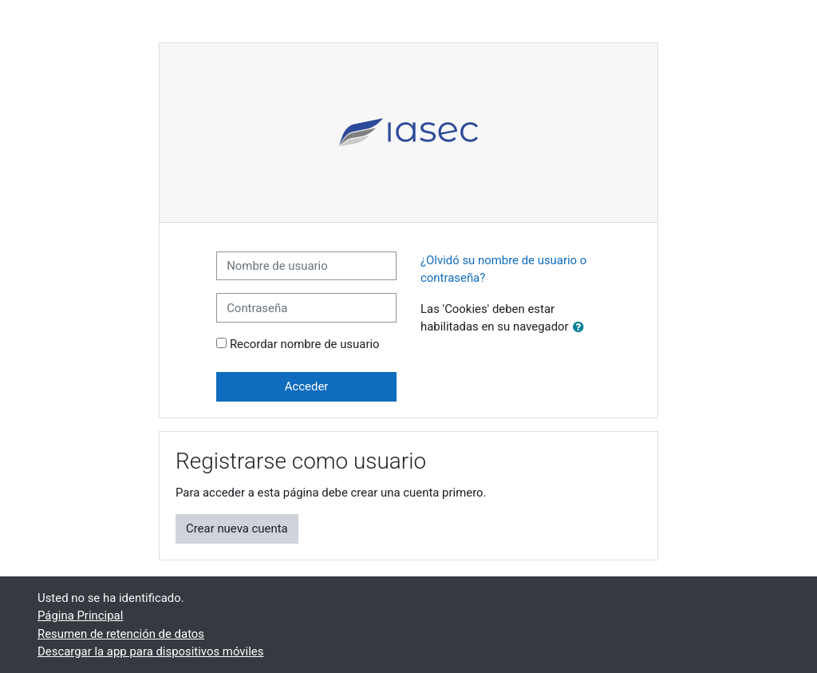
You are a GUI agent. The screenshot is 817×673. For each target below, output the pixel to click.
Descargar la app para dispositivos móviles (150, 651)
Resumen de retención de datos (120, 634)
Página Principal (80, 615)
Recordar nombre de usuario (305, 344)
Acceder (307, 386)
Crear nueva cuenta (237, 528)
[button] (581, 327)
